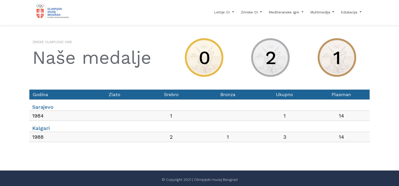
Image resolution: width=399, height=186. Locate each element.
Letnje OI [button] (222, 12)
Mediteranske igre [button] (284, 12)
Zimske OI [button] (250, 12)
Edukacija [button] (349, 12)
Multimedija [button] (320, 12)
